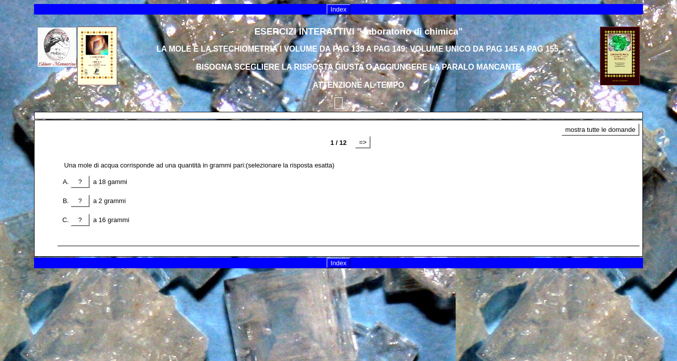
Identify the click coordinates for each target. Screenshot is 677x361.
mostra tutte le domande (600, 129)
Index (338, 9)
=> (363, 142)
